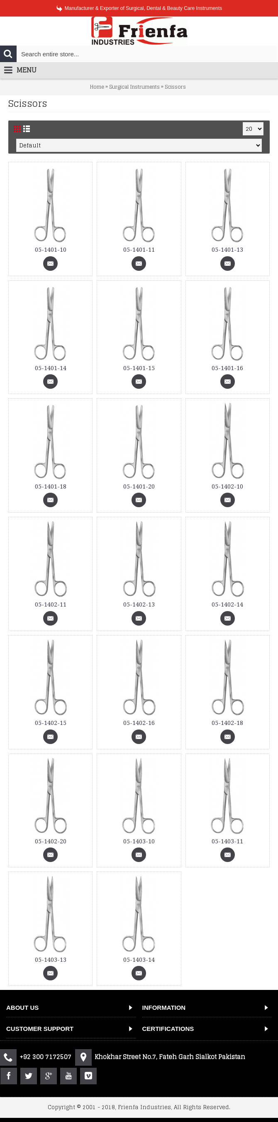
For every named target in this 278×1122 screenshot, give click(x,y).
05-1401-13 (227, 249)
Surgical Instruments (134, 86)
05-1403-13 (50, 959)
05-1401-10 (50, 249)
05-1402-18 (227, 723)
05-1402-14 (227, 604)
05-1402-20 (50, 841)
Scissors (175, 86)
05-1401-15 (139, 368)
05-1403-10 (139, 841)
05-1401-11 (139, 249)
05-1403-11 (227, 841)
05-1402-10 (227, 486)
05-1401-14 (50, 368)
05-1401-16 (227, 368)
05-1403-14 (139, 959)
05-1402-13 (139, 604)
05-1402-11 (50, 604)
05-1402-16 (139, 723)
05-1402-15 (50, 723)
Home (97, 86)
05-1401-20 (139, 486)
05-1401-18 (50, 486)
